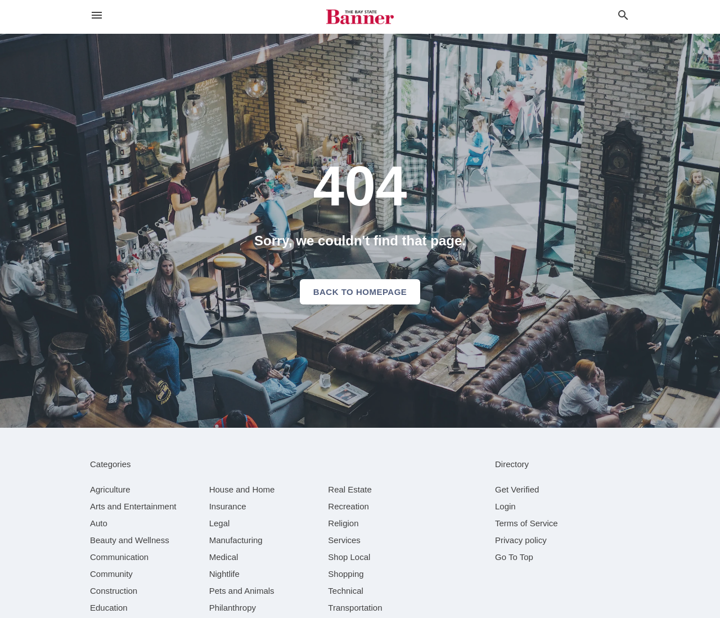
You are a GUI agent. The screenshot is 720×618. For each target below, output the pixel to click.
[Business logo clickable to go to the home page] (360, 17)
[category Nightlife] (224, 574)
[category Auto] (98, 523)
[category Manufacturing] (236, 540)
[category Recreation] (348, 506)
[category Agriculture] (110, 489)
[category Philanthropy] (232, 607)
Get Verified (517, 489)
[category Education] (109, 607)
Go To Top (514, 557)
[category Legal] (219, 523)
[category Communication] (119, 557)
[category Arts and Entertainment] (133, 506)
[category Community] (111, 574)
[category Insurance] (227, 506)
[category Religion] (343, 523)
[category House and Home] (242, 489)
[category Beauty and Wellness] (129, 540)
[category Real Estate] (350, 489)
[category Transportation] (355, 607)
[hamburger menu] (97, 15)
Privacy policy (521, 540)
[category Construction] (113, 590)
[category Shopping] (345, 574)
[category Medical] (223, 557)
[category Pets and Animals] (241, 590)
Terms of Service (526, 523)
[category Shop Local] (349, 557)
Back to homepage (360, 292)
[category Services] (344, 540)
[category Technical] (345, 590)
